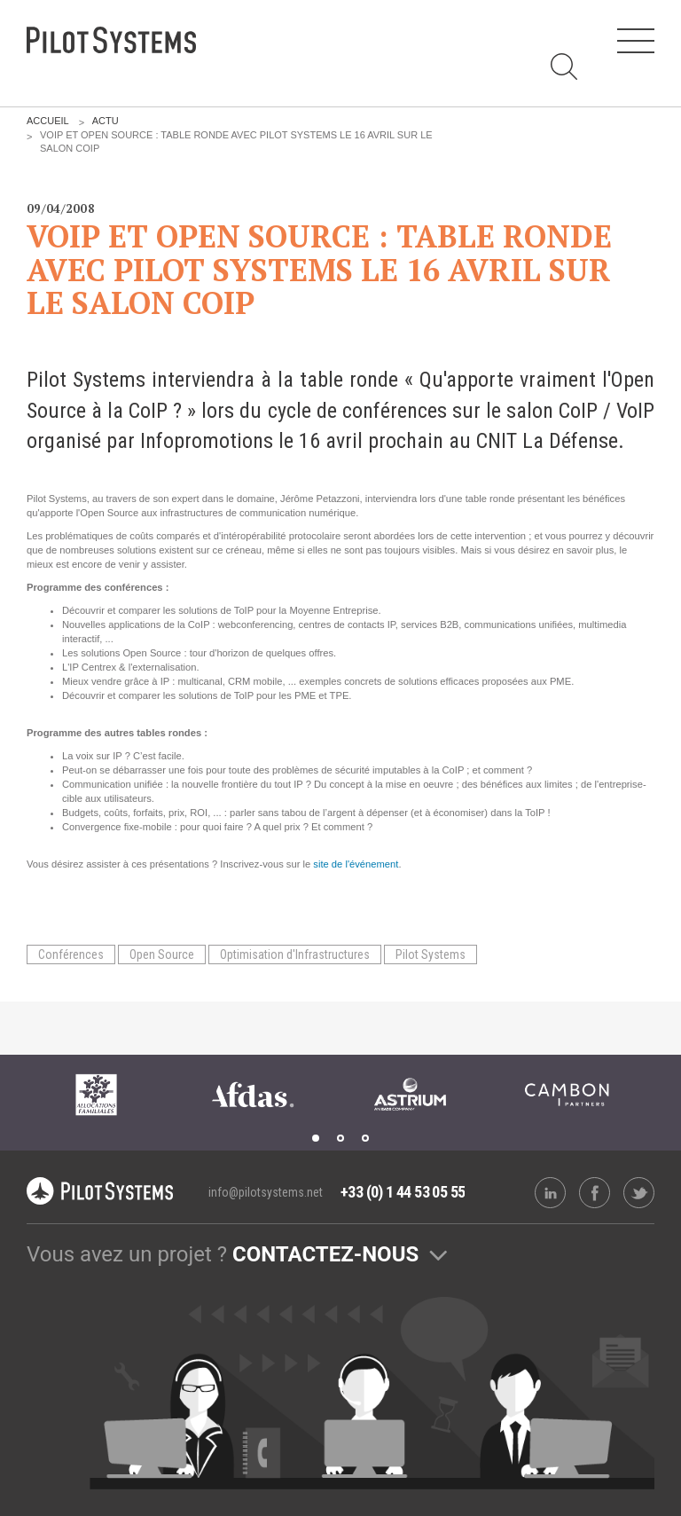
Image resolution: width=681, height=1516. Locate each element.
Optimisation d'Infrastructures (295, 954)
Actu (105, 120)
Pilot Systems (430, 954)
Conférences (71, 954)
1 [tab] (315, 1138)
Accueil (48, 120)
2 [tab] (340, 1138)
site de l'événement (355, 864)
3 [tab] (365, 1138)
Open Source (161, 954)
